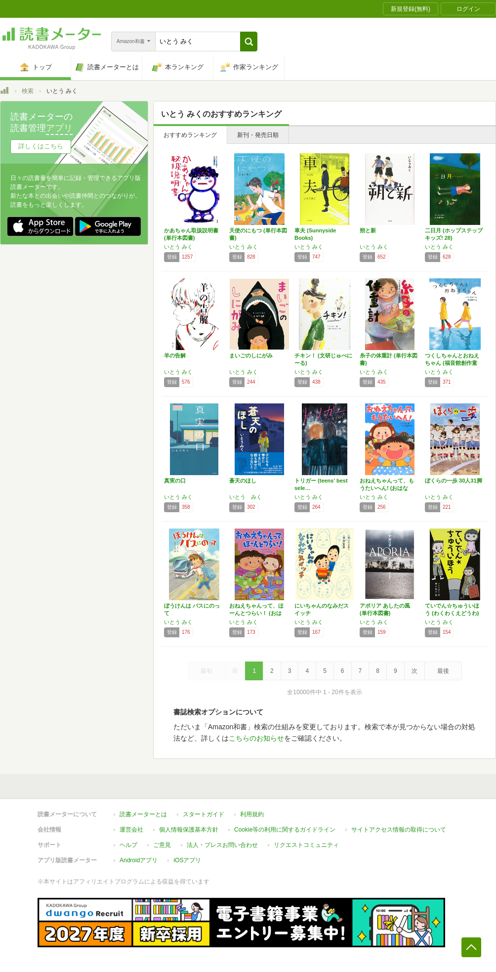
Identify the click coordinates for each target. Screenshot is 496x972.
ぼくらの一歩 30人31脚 (453, 481)
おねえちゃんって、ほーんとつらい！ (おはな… (256, 613)
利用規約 (252, 814)
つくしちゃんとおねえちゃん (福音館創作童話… (452, 363)
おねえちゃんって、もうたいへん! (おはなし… (387, 488)
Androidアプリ (139, 860)
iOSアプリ (187, 860)
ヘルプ (128, 845)
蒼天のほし (242, 481)
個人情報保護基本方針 (188, 830)
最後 (443, 670)
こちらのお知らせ (256, 738)
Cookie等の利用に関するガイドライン (284, 830)
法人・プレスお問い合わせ (222, 845)
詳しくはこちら (40, 146)
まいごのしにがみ (251, 355)
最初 (206, 670)
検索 (28, 91)
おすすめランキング (190, 135)
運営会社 (131, 830)
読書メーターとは (143, 814)
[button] (248, 41)
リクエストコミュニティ (306, 845)
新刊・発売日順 (258, 135)
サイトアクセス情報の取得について (398, 830)
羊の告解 (175, 355)
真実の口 (175, 481)
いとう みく (178, 247)
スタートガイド (203, 814)
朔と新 (368, 230)
